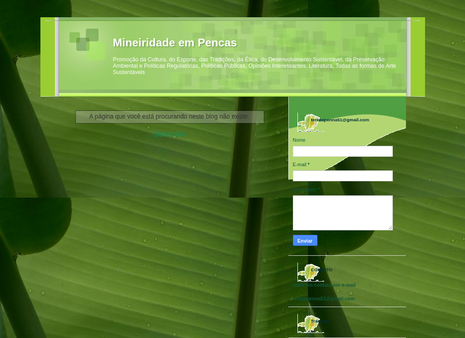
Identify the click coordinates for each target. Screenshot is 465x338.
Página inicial (169, 133)
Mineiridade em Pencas (175, 42)
